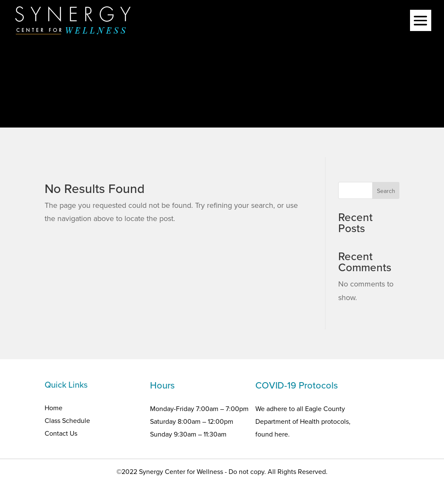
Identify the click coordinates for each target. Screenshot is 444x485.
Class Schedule (67, 420)
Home (53, 408)
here (281, 434)
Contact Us (61, 433)
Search (386, 191)
